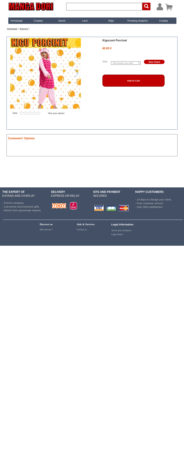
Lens (85, 20)
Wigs (111, 20)
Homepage (16, 20)
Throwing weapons (137, 20)
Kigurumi (24, 29)
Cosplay (38, 20)
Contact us (82, 229)
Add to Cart (133, 80)
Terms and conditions (121, 230)
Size (105, 61)
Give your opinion (56, 113)
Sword (61, 20)
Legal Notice (117, 234)
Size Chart (154, 62)
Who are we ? (46, 229)
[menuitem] (16, 21)
